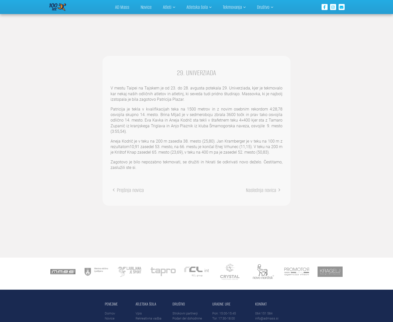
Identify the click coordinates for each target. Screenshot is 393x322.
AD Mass (122, 7)
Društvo (265, 7)
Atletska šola (199, 7)
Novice (146, 7)
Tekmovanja (234, 7)
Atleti (169, 7)
